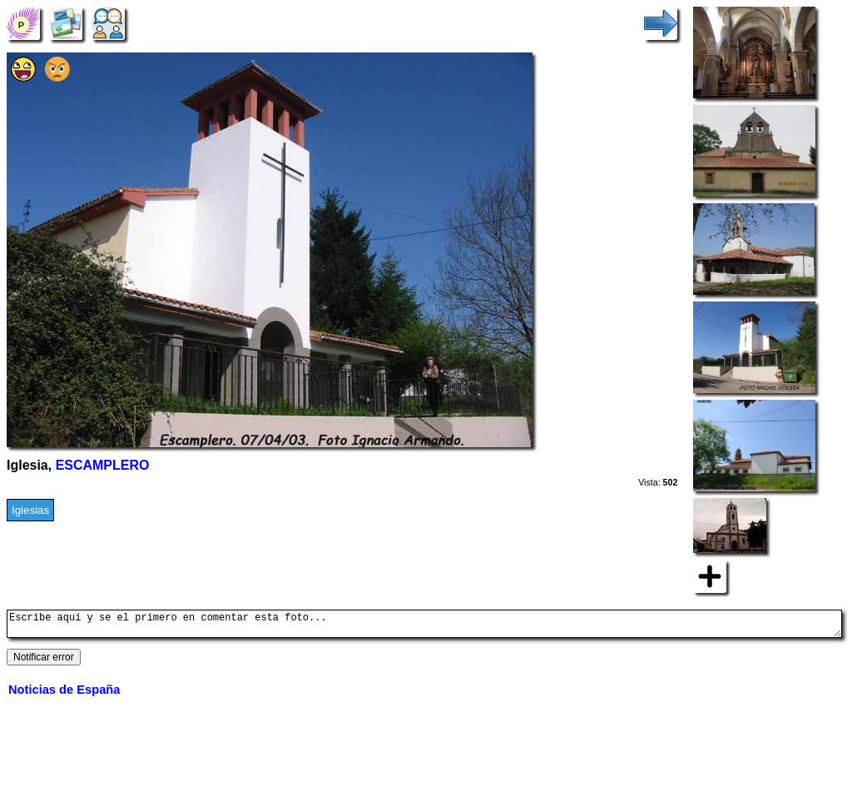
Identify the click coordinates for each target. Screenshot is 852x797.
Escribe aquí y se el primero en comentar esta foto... (424, 626)
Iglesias (30, 510)
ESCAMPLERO (103, 465)
